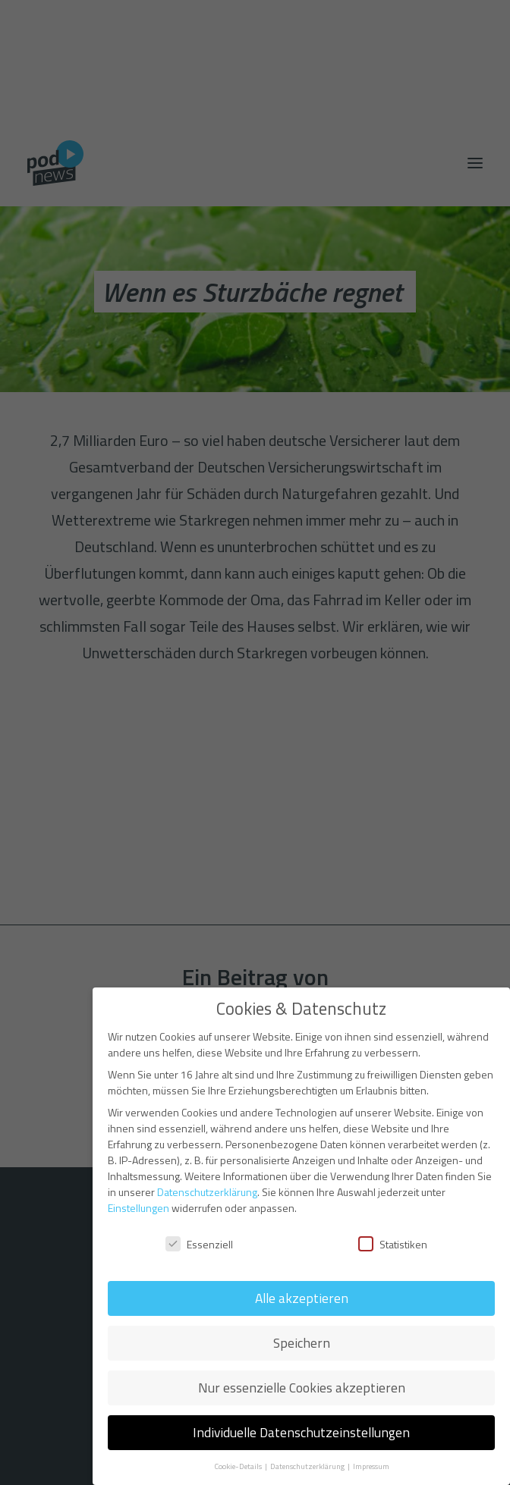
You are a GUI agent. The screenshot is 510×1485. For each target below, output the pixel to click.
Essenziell (199, 1244)
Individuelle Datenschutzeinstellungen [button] (301, 1432)
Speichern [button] (301, 1343)
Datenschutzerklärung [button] (308, 1466)
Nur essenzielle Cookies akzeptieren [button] (301, 1387)
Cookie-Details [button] (238, 1466)
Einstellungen (138, 1208)
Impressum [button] (371, 1466)
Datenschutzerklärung (207, 1192)
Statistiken (392, 1244)
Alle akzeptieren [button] (301, 1298)
